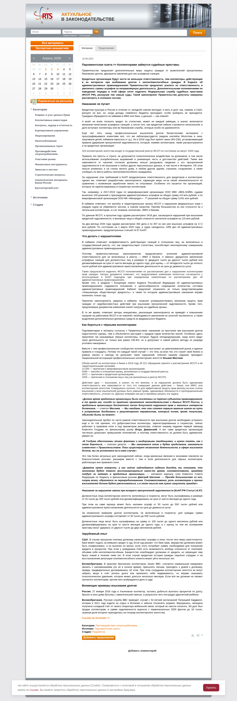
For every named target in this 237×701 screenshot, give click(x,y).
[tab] (87, 48)
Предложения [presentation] (106, 48)
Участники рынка (45, 159)
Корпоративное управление (51, 130)
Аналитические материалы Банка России (51, 181)
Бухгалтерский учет (47, 188)
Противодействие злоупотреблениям (46, 152)
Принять (211, 687)
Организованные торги (49, 146)
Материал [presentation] (87, 48)
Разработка (98, 631)
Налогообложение (46, 140)
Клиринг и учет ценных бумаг (52, 115)
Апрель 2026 (51, 58)
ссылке (34, 689)
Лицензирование (45, 135)
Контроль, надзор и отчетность (53, 125)
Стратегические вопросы (50, 174)
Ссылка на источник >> (96, 618)
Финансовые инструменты (51, 164)
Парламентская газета (107, 628)
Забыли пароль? (70, 35)
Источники (40, 197)
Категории (40, 109)
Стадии (38, 204)
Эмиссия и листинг (46, 169)
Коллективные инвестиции (51, 120)
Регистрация (84, 35)
